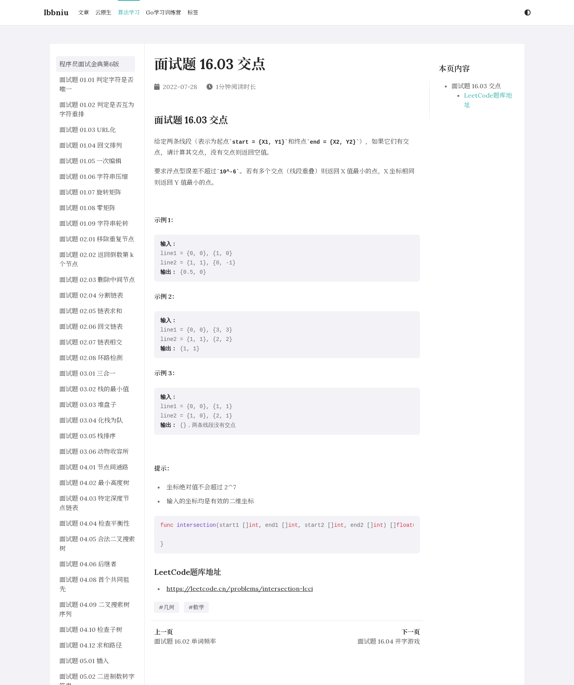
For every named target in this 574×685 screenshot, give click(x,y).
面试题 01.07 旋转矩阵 (90, 192)
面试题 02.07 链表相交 (90, 342)
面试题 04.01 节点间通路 (93, 467)
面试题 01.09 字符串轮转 (93, 223)
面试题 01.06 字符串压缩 (93, 176)
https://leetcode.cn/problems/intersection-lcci (240, 588)
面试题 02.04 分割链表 (91, 295)
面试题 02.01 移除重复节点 (96, 239)
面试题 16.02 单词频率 (185, 641)
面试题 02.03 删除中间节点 (97, 280)
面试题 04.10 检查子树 (90, 629)
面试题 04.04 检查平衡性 (94, 523)
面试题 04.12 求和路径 (90, 645)
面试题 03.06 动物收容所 (94, 451)
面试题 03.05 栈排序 (87, 436)
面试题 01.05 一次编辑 (90, 161)
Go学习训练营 (163, 12)
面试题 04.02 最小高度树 (94, 483)
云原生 (103, 12)
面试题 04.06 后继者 (88, 564)
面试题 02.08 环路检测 (91, 358)
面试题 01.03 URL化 (87, 130)
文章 (83, 12)
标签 (192, 12)
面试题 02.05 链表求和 (90, 311)
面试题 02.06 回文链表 (91, 326)
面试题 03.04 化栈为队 (91, 420)
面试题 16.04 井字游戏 (388, 641)
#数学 (196, 607)
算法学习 (129, 12)
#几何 (166, 607)
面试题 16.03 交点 (476, 86)
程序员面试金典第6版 (89, 64)
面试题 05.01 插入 (84, 661)
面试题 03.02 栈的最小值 (94, 389)
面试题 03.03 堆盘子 (87, 405)
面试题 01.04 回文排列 (90, 145)
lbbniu (56, 12)
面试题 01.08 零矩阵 (87, 208)
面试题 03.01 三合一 (87, 373)
